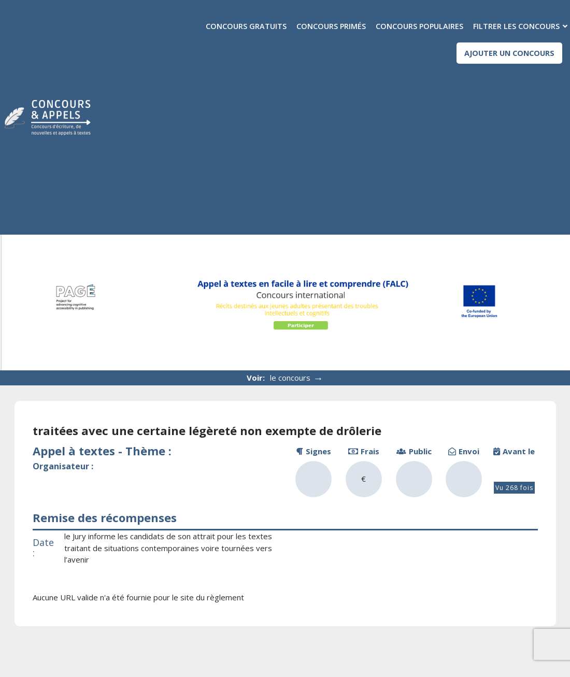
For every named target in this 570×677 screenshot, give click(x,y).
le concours (296, 377)
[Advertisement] (338, 144)
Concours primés (331, 26)
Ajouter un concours (509, 53)
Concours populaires (419, 26)
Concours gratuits (246, 26)
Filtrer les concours (516, 26)
